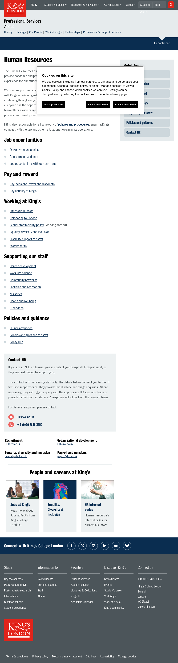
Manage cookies (127, 656)
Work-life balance (21, 273)
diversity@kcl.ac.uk (16, 456)
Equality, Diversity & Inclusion (55, 509)
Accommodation (85, 585)
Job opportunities (137, 83)
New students (52, 580)
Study (36, 5)
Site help (91, 656)
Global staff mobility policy (27, 225)
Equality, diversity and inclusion (30, 232)
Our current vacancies (24, 150)
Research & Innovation (86, 5)
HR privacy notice (21, 328)
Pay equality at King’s (23, 191)
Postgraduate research (18, 591)
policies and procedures (73, 124)
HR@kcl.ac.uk (25, 417)
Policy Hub (16, 342)
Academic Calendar (85, 603)
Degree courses (18, 580)
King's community (119, 608)
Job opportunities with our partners (33, 163)
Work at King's (53, 33)
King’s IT (85, 597)
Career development (23, 266)
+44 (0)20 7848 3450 (29, 424)
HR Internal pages (93, 507)
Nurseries (16, 294)
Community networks (23, 280)
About (132, 5)
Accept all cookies (125, 104)
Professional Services (22, 21)
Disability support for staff (26, 239)
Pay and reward (136, 93)
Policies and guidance (139, 122)
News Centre (119, 580)
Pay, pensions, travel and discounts (32, 184)
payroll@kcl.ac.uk (67, 456)
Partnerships (72, 33)
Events (119, 585)
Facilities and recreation (25, 287)
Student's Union (119, 591)
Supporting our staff (139, 113)
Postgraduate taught (18, 585)
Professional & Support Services (102, 33)
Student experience (18, 608)
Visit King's (119, 597)
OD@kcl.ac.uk (65, 444)
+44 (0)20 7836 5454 (150, 579)
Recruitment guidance (24, 157)
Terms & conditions (17, 656)
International (18, 597)
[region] (90, 90)
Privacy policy (40, 656)
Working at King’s (137, 103)
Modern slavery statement (67, 656)
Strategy (21, 33)
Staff (157, 4)
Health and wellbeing (23, 301)
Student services (85, 580)
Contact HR (133, 132)
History (8, 33)
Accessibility (107, 656)
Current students (52, 585)
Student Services (56, 5)
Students (145, 4)
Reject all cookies (98, 104)
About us (131, 74)
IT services (16, 308)
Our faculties (114, 5)
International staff (21, 211)
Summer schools (18, 603)
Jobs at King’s (20, 504)
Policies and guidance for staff (29, 335)
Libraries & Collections (85, 591)
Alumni (52, 597)
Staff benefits (18, 246)
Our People (35, 33)
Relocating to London (23, 218)
